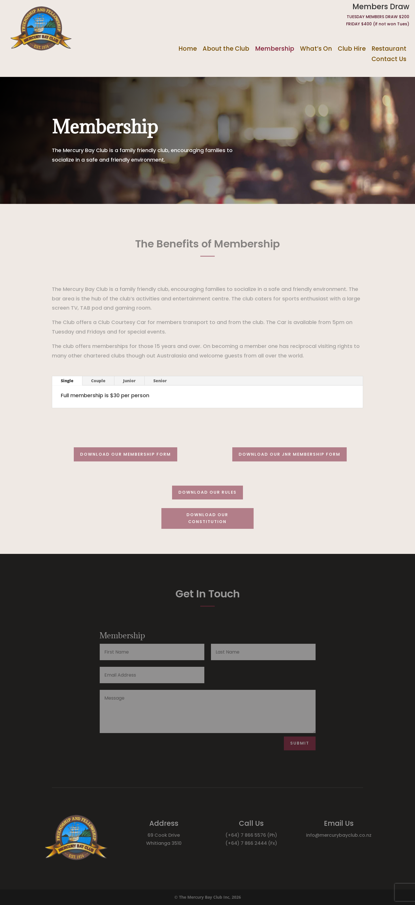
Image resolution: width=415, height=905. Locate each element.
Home (187, 49)
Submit (299, 743)
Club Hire (352, 49)
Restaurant (388, 49)
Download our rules (207, 492)
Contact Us (388, 59)
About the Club (226, 49)
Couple (98, 380)
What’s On (316, 49)
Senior (160, 380)
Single (67, 380)
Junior (129, 380)
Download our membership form (125, 454)
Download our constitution (207, 518)
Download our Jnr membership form (289, 454)
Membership (274, 49)
